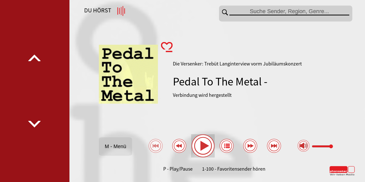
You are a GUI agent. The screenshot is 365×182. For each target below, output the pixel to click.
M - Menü (115, 146)
